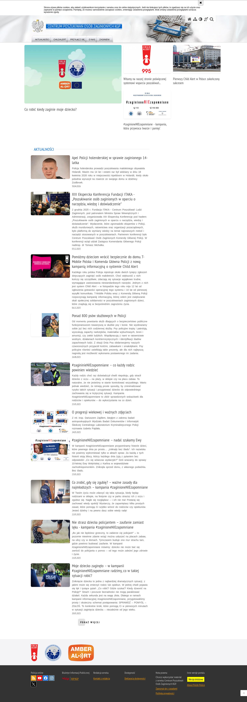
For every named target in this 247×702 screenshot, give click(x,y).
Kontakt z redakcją (101, 678)
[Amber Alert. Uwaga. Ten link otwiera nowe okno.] (81, 652)
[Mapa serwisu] (195, 19)
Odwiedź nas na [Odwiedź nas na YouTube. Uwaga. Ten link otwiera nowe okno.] (39, 678)
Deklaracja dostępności (135, 678)
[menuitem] (42, 38)
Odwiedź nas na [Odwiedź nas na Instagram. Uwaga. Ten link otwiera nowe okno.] (51, 678)
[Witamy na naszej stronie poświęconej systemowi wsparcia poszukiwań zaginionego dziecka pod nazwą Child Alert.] (147, 66)
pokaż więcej (90, 623)
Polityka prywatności (165, 693)
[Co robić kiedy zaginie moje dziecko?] (72, 80)
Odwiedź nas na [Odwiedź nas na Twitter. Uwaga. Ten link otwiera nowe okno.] (33, 684)
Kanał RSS (33, 678)
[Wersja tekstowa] (200, 19)
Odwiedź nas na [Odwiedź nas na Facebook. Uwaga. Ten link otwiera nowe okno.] (45, 678)
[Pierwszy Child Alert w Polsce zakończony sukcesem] (197, 66)
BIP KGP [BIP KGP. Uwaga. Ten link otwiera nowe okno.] (75, 678)
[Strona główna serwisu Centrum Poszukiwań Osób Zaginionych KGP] (189, 19)
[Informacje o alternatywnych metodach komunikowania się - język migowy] (206, 19)
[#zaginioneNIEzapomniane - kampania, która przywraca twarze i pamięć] (147, 112)
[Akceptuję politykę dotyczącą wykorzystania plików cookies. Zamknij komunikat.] (200, 2)
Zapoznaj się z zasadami (166, 688)
